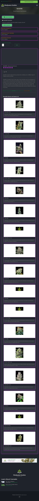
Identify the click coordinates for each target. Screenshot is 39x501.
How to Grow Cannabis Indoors (12, 484)
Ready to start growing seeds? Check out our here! (17, 90)
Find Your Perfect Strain (29, 1)
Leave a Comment (8, 17)
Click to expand (5, 29)
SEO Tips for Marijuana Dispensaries (10, 482)
